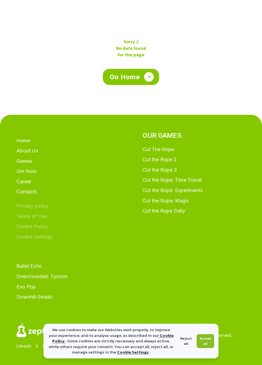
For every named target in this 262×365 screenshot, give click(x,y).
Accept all (205, 341)
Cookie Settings (133, 352)
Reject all (186, 341)
